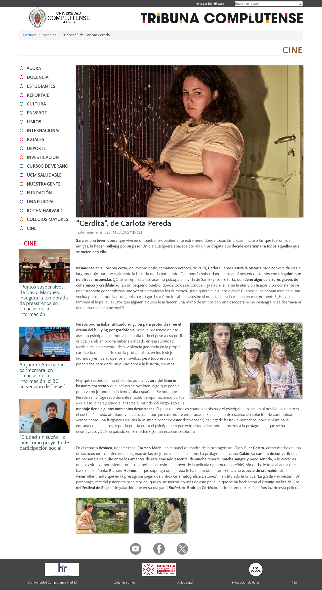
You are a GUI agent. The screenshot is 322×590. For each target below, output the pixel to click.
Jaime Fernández (97, 233)
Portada (29, 35)
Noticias (49, 35)
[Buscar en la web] (300, 3)
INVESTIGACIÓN (43, 157)
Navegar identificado (210, 3)
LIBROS (34, 122)
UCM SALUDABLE (44, 175)
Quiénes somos (124, 582)
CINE (32, 228)
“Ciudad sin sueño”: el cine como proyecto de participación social (44, 443)
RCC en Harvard (45, 210)
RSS (294, 582)
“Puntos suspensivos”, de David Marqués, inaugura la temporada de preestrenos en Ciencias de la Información (43, 300)
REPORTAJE (38, 95)
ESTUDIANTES (41, 86)
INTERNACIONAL (43, 130)
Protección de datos (246, 582)
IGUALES (35, 139)
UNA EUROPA (40, 201)
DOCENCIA (37, 77)
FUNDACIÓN (39, 193)
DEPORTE (36, 148)
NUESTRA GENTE (44, 184)
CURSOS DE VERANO (47, 166)
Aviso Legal (185, 582)
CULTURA (36, 104)
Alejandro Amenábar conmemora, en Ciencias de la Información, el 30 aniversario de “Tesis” (42, 376)
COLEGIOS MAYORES (47, 219)
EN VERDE (37, 113)
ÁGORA (34, 68)
